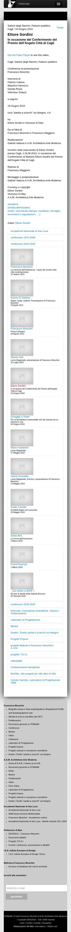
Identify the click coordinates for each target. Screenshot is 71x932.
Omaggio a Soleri (20, 416)
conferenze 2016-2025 (23, 604)
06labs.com (52, 926)
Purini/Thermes (19, 564)
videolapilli (16, 660)
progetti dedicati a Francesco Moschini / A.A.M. (32, 646)
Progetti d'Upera (19, 639)
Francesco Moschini (22, 266)
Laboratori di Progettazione (25, 619)
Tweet (60, 27)
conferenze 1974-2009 (23, 237)
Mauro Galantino (20, 447)
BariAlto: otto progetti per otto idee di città (33, 673)
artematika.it (40, 926)
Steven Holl (17, 357)
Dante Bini (16, 535)
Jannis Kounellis (19, 476)
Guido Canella (18, 507)
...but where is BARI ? (22, 590)
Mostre (14, 626)
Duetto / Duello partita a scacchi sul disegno (35, 632)
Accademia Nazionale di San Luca (29, 231)
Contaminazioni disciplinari (25, 667)
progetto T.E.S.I (19, 654)
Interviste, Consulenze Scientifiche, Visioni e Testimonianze (35, 612)
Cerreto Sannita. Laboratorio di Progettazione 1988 (35, 681)
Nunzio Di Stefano (20, 297)
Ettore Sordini (22, 223)
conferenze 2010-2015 (23, 243)
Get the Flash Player (19, 55)
